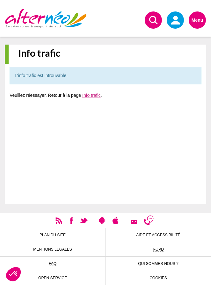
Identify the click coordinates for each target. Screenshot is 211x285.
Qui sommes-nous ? (158, 263)
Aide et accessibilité (158, 235)
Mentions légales (52, 249)
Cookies (158, 278)
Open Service (52, 278)
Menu (197, 20)
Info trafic (91, 95)
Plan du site (53, 235)
